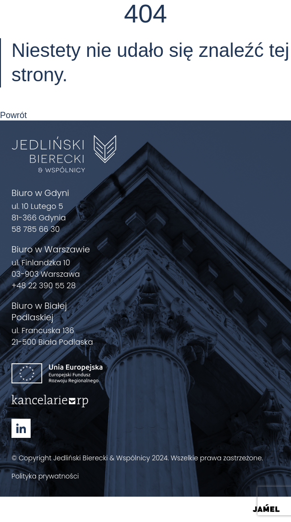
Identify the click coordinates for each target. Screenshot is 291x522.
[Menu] (274, 25)
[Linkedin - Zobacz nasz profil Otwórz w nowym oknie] (21, 428)
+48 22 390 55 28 (43, 285)
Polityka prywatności (45, 476)
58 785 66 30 (35, 229)
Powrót (13, 115)
